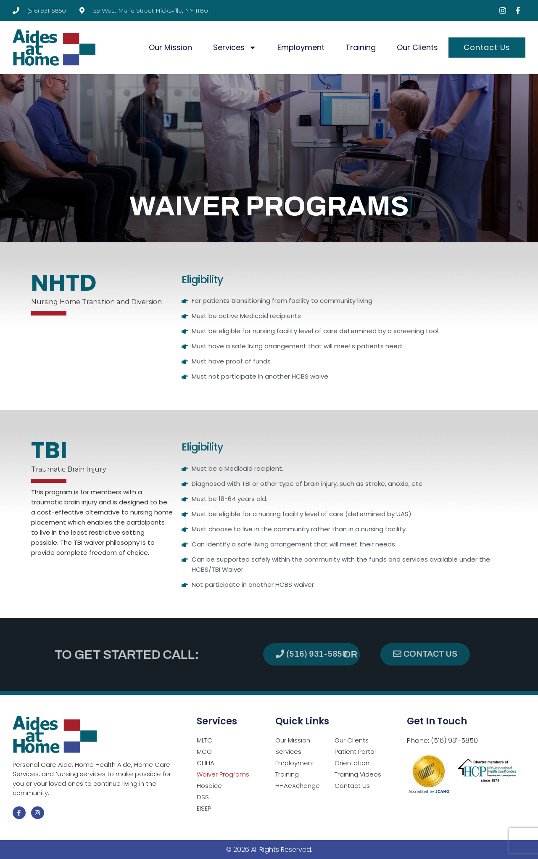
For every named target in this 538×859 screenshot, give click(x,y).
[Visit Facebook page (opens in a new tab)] (517, 10)
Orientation (352, 762)
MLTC (204, 740)
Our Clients (417, 47)
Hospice (209, 785)
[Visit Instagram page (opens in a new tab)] (502, 10)
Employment (300, 47)
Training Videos (358, 774)
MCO (204, 751)
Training (360, 47)
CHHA (205, 762)
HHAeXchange (297, 785)
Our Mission (170, 47)
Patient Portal (355, 751)
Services (234, 48)
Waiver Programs (223, 774)
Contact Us (487, 47)
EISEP (204, 808)
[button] (460, 654)
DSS (203, 797)
